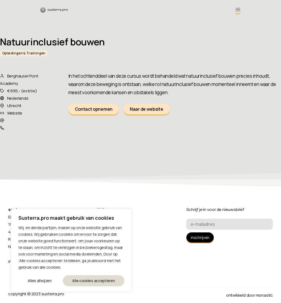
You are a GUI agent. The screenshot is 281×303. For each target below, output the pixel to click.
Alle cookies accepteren (93, 280)
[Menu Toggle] (238, 9)
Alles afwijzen (39, 280)
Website (15, 113)
